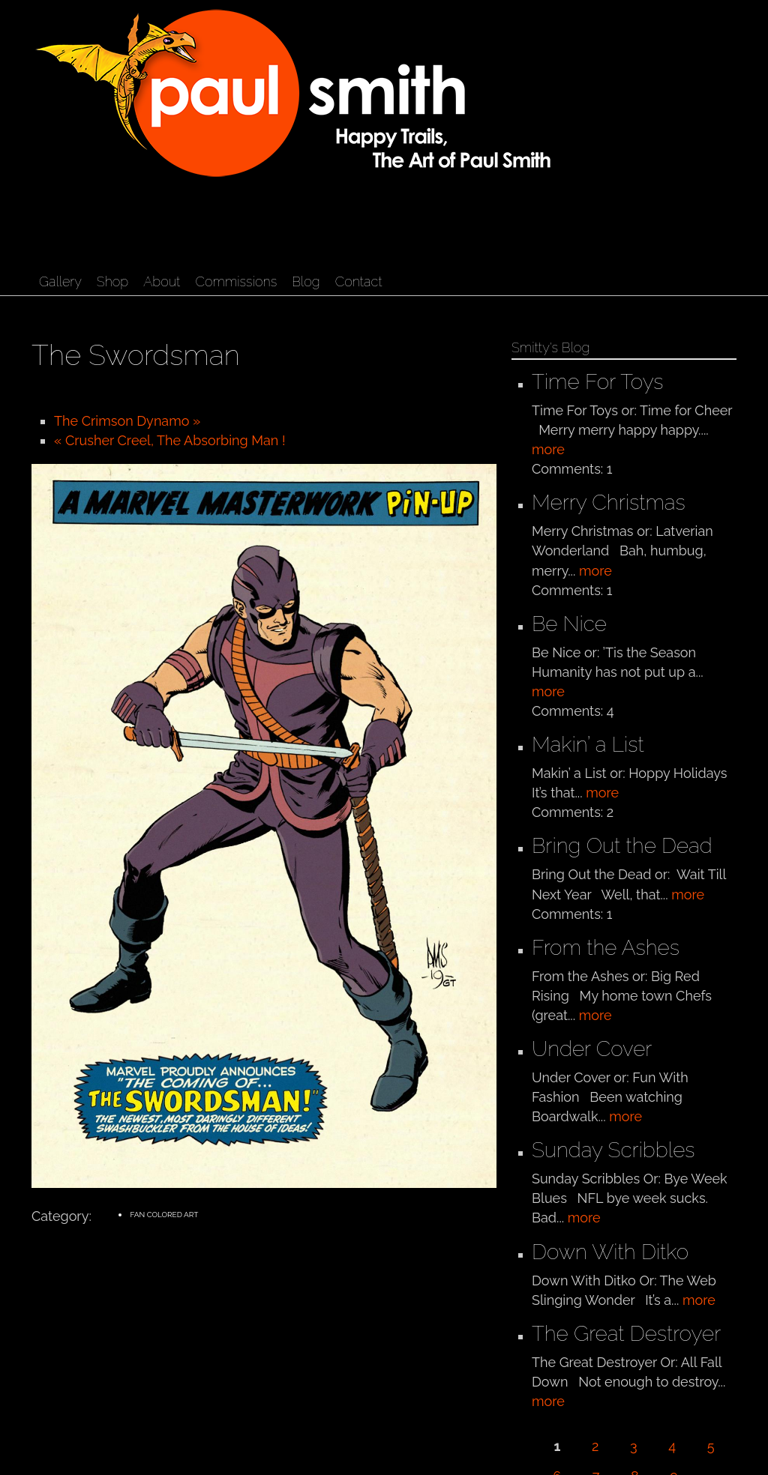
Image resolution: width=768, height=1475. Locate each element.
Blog (306, 281)
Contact (358, 281)
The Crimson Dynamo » (127, 421)
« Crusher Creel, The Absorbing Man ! (169, 440)
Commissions (236, 281)
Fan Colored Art (164, 1214)
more (548, 449)
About (161, 281)
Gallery (60, 281)
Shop (112, 281)
